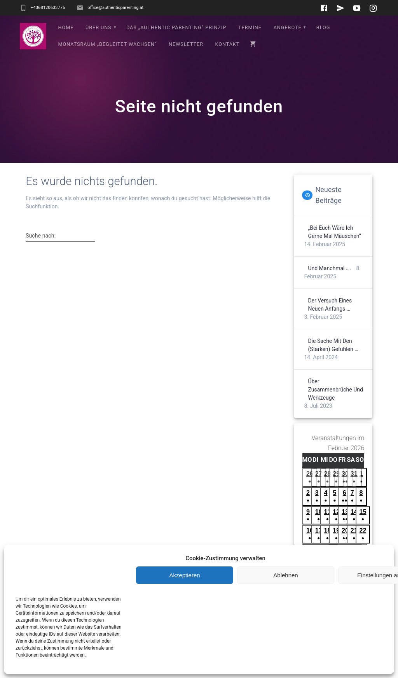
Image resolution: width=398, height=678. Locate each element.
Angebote (288, 27)
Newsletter (186, 44)
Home (66, 27)
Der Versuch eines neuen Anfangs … (330, 304)
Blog (323, 27)
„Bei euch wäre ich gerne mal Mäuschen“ (334, 232)
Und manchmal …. (329, 268)
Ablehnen (285, 575)
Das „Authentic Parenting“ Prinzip (176, 27)
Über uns (99, 27)
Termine (250, 27)
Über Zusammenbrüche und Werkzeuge (335, 389)
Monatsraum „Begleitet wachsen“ (107, 44)
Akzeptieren (184, 575)
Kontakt (227, 44)
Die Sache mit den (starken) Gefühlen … (333, 345)
